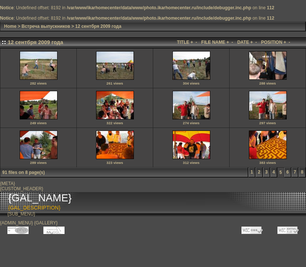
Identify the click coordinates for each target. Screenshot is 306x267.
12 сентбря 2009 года (98, 26)
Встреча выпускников (46, 26)
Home (10, 26)
